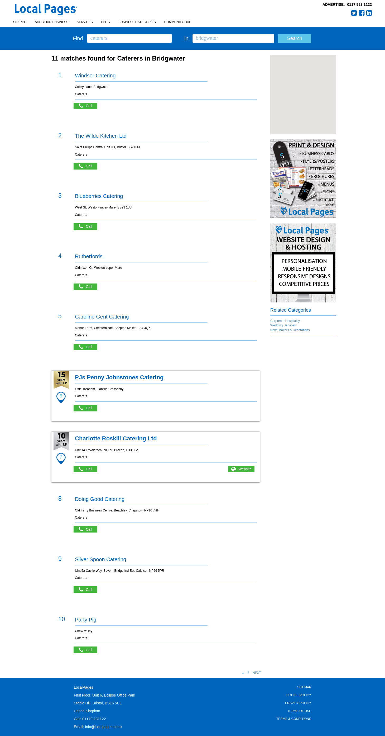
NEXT (257, 673)
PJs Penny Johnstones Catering (119, 377)
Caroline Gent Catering (102, 317)
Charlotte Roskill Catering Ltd (116, 438)
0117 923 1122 (359, 4)
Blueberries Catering (99, 196)
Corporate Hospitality (285, 321)
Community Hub (177, 22)
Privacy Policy (298, 703)
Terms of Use (299, 711)
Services (85, 22)
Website (245, 469)
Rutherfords (89, 256)
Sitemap (304, 687)
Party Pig (85, 620)
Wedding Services (283, 325)
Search (19, 22)
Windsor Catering (95, 75)
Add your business (51, 22)
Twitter (354, 13)
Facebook (361, 13)
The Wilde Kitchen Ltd (101, 136)
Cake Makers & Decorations (290, 330)
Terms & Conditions (293, 719)
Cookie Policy (298, 695)
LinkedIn (369, 13)
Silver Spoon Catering (100, 559)
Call (88, 106)
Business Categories (137, 22)
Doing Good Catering (99, 499)
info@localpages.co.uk (103, 727)
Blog (105, 22)
